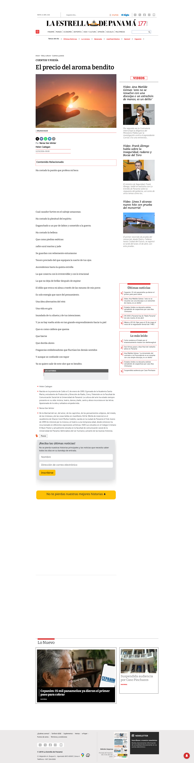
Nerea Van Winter (47, 143)
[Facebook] (144, 15)
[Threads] (135, 15)
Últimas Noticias (70, 39)
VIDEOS (139, 78)
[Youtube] (154, 15)
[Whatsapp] (45, 138)
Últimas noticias (138, 288)
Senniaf (127, 39)
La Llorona (85, 39)
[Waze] (88, 755)
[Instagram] (149, 15)
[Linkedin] (49, 138)
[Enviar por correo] (53, 138)
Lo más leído (138, 336)
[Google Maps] (83, 755)
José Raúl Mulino (113, 39)
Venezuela (98, 39)
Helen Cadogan (43, 147)
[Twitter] (37, 138)
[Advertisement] (76, 600)
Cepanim (137, 39)
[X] (139, 15)
